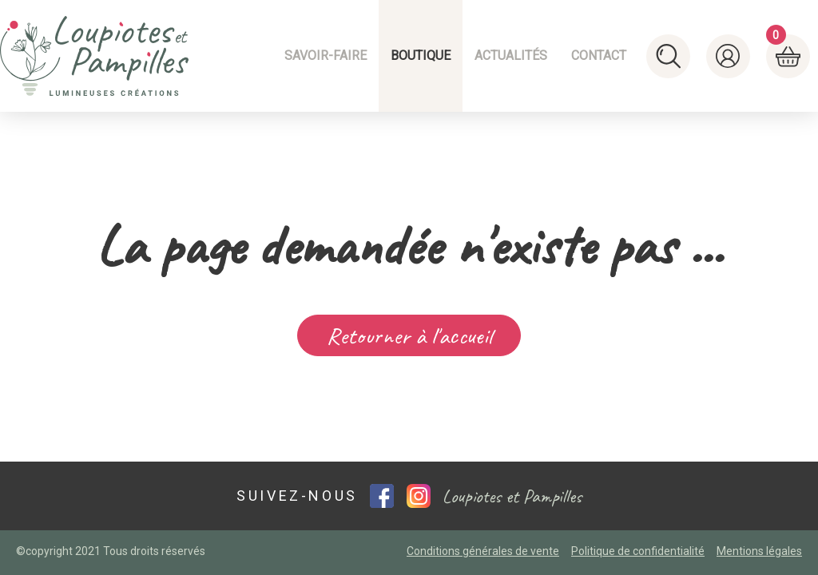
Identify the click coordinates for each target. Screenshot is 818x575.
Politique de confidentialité (638, 551)
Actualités (511, 55)
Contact (598, 55)
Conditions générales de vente (483, 551)
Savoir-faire (325, 55)
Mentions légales (759, 551)
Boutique (421, 55)
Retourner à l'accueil (409, 335)
